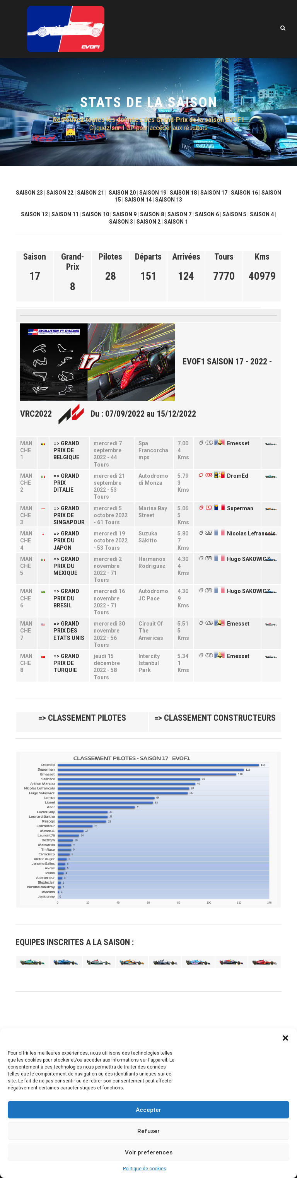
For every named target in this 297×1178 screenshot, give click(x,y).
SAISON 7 (179, 214)
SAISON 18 (183, 193)
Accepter (148, 1109)
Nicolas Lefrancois (251, 533)
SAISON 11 (65, 214)
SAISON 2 (148, 222)
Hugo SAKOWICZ (248, 559)
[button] (285, 1038)
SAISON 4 (262, 214)
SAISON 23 (29, 193)
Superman (240, 508)
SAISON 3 (121, 222)
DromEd (237, 476)
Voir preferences (148, 1152)
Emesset (238, 443)
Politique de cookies (144, 1168)
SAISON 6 (207, 214)
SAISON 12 (34, 214)
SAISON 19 (152, 193)
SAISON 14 (138, 200)
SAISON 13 (168, 200)
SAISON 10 (95, 214)
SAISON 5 (234, 214)
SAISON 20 (122, 193)
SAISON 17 (213, 193)
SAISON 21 (90, 193)
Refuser (148, 1131)
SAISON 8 (152, 214)
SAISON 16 (244, 193)
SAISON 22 (59, 193)
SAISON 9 (125, 214)
